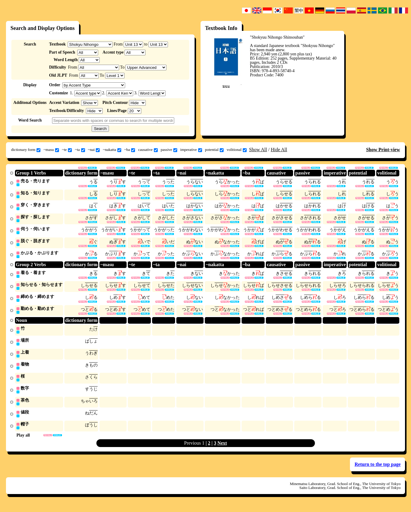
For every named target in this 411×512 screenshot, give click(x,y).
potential (214, 149)
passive (169, 149)
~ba (129, 149)
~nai (94, 149)
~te (67, 149)
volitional (237, 149)
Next (222, 449)
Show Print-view (383, 149)
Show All (258, 149)
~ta (80, 149)
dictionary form (25, 149)
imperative (191, 149)
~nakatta (112, 149)
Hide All (279, 149)
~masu (51, 149)
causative (147, 149)
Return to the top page (377, 470)
